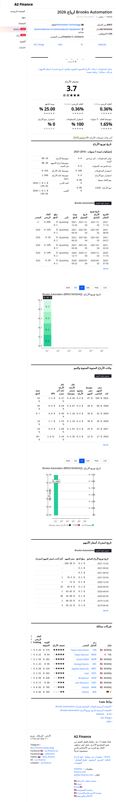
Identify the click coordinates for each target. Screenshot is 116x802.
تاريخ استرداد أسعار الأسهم (51, 69)
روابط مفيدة (92, 72)
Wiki (60, 44)
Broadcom (84, 678)
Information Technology (68, 24)
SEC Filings (39, 44)
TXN (94, 650)
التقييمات (78, 762)
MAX (68, 287)
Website (102, 44)
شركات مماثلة (105, 72)
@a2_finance (49, 756)
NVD (94, 692)
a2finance (50, 753)
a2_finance (40, 759)
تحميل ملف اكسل (103, 203)
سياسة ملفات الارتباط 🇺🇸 (85, 780)
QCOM (93, 659)
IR (82, 44)
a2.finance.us (51, 750)
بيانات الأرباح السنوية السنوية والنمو (80, 69)
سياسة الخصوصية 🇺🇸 (83, 789)
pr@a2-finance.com (83, 774)
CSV (105, 287)
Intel (86, 673)
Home (109, 16)
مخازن (100, 16)
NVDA (93, 687)
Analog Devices (81, 664)
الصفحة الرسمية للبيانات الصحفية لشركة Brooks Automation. (82, 706)
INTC (93, 673)
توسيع (105, 268)
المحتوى (92, 759)
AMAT (93, 669)
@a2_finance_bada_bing (42, 747)
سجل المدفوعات (104, 69)
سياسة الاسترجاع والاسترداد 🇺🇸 (88, 792)
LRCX (93, 683)
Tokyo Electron (81, 654)
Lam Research (82, 682)
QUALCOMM (82, 659)
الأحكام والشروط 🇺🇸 (83, 795)
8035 (93, 655)
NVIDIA (85, 687)
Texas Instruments (80, 650)
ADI (94, 664)
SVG (88, 287)
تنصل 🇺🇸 (78, 783)
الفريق (100, 759)
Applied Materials (80, 668)
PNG (97, 287)
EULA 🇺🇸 (78, 786)
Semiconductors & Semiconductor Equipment (57, 29)
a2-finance (46, 762)
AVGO (93, 678)
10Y (75, 287)
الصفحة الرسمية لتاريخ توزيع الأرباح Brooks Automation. (85, 710)
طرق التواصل (81, 759)
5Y (82, 287)
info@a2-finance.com (80, 770)
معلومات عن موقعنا (93, 756)
